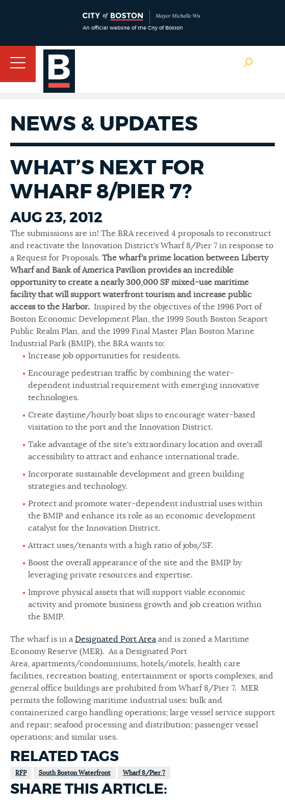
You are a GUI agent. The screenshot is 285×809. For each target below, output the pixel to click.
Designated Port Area (115, 639)
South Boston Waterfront (75, 773)
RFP (21, 773)
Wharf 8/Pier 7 (144, 773)
